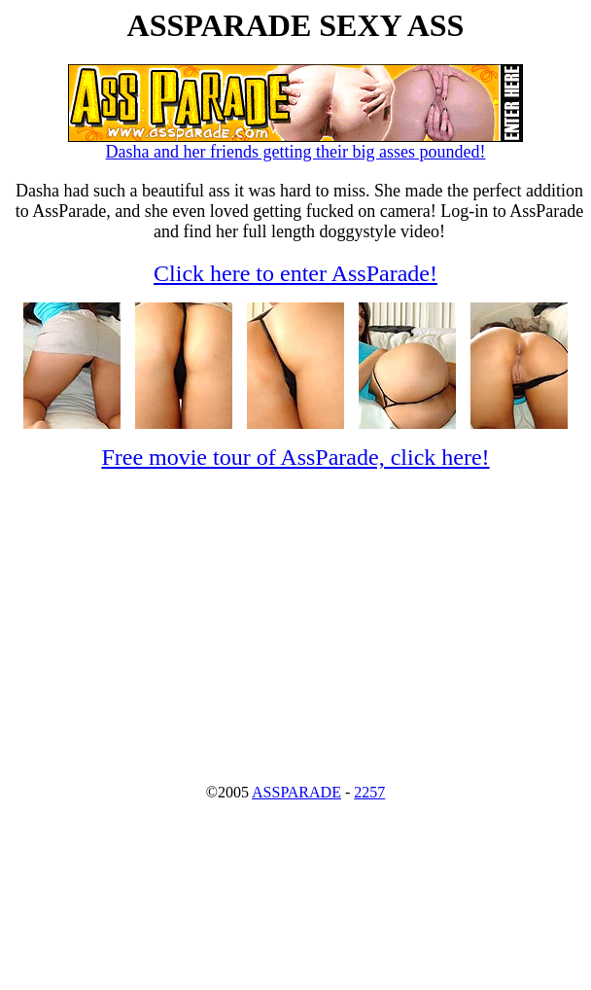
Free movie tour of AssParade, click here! (295, 457)
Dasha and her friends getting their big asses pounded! (295, 143)
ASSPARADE (296, 792)
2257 (369, 792)
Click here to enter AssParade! (295, 273)
